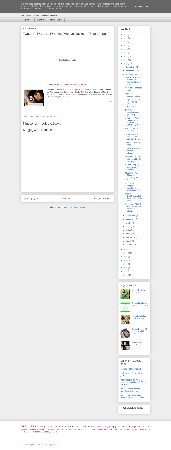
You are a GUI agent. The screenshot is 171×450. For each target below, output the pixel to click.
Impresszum (53, 445)
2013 (125, 53)
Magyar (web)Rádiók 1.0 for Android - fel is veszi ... (133, 197)
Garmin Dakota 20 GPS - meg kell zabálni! (139, 331)
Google (133, 427)
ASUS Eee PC (54, 429)
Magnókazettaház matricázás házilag (139, 317)
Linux (116, 429)
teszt (75, 427)
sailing (80, 429)
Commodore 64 (29, 432)
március (129, 237)
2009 (125, 249)
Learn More (138, 6)
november (130, 70)
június (128, 226)
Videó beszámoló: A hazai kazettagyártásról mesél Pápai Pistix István (133, 382)
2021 (125, 38)
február (129, 241)
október (129, 74)
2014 (125, 49)
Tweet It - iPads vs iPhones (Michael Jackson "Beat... (133, 136)
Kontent (40, 20)
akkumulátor (104, 429)
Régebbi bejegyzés (103, 198)
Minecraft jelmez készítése (138, 291)
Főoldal (66, 198)
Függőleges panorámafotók (132, 95)
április (128, 234)
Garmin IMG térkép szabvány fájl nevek (140, 304)
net (123, 427)
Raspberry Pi (145, 429)
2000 (125, 275)
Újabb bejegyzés (30, 198)
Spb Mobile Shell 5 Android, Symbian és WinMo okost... (133, 207)
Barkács (24, 429)
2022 (125, 34)
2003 (125, 264)
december (130, 67)
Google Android (58, 427)
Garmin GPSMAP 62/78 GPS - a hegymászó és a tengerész (133, 80)
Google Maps (37, 429)
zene (144, 427)
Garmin (40, 427)
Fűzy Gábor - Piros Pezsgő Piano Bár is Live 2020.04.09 (132, 396)
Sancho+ (28, 20)
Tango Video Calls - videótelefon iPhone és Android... (133, 103)
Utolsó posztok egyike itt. (131, 369)
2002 (125, 267)
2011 (125, 60)
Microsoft (41, 432)
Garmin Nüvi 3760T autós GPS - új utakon (133, 151)
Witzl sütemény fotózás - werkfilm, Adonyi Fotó (131, 390)
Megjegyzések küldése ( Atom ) (73, 207)
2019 (125, 42)
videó (56, 117)
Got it (148, 6)
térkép (112, 427)
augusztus (130, 219)
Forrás (109, 102)
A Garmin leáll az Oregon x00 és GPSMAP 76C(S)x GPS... (132, 121)
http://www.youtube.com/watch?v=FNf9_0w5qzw (67, 85)
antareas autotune (78, 94)
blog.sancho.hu (26, 445)
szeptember (131, 215)
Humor (38, 117)
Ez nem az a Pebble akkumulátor (137, 344)
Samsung (69, 429)
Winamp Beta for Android (132, 129)
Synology (51, 432)
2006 (125, 260)
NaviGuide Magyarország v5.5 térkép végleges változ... (133, 186)
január (128, 245)
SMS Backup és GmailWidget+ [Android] (132, 112)
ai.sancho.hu (56, 20)
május (128, 230)
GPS (24, 426)
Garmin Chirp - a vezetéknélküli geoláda (132, 167)
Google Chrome (129, 429)
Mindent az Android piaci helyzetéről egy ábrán (133, 159)
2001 (125, 271)
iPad (44, 117)
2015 (125, 45)
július (128, 223)
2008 (125, 253)
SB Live (91, 429)
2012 (125, 56)
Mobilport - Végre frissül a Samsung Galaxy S (133, 176)
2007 (125, 257)
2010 (125, 64)
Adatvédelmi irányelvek (39, 445)
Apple (32, 117)
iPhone (50, 117)
